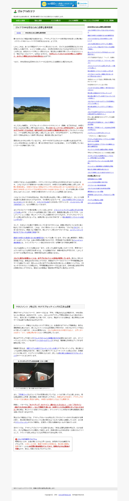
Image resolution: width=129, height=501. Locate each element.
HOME (19, 33)
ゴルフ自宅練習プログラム (27, 439)
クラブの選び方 (56, 20)
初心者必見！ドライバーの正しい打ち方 (100, 71)
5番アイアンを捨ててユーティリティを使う (42, 348)
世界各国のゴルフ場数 (95, 179)
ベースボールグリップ (44, 340)
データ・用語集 (109, 20)
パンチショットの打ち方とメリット (99, 133)
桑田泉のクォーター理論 (95, 191)
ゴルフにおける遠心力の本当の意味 (99, 188)
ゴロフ (75, 227)
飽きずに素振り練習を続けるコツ (98, 169)
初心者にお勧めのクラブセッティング (100, 93)
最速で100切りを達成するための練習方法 (28, 238)
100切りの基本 (20, 20)
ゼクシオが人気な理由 (95, 203)
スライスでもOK (43, 202)
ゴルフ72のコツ (26, 11)
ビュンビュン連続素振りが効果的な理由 (100, 166)
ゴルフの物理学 (73, 20)
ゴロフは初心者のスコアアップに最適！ (100, 44)
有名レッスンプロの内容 (91, 20)
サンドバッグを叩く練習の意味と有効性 (100, 149)
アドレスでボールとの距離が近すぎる (46, 338)
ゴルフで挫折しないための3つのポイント (101, 172)
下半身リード (23, 394)
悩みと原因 (38, 20)
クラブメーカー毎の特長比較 (97, 185)
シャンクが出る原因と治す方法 (97, 182)
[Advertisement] (49, 80)
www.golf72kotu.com (65, 495)
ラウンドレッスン (21, 422)
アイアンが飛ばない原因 (95, 200)
